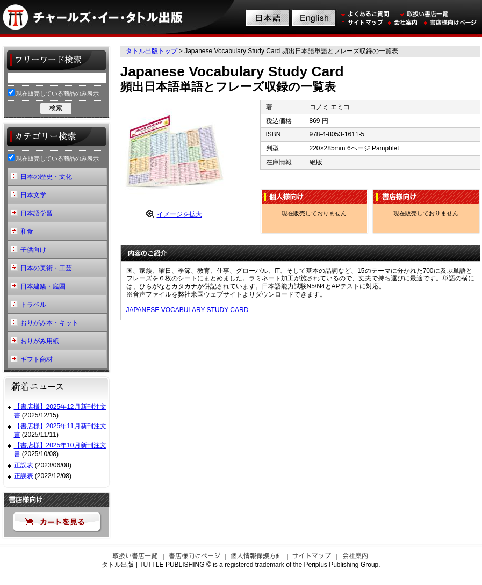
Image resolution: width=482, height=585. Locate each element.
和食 (26, 231)
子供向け (33, 250)
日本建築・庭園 (43, 286)
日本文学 (33, 195)
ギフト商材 (36, 359)
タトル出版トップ (151, 51)
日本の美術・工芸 (46, 268)
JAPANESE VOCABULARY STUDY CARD (187, 310)
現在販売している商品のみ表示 (53, 93)
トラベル (33, 304)
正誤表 (23, 465)
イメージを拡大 (179, 214)
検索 (55, 108)
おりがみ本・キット (49, 323)
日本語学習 (36, 213)
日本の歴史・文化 (46, 176)
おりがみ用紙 (39, 341)
